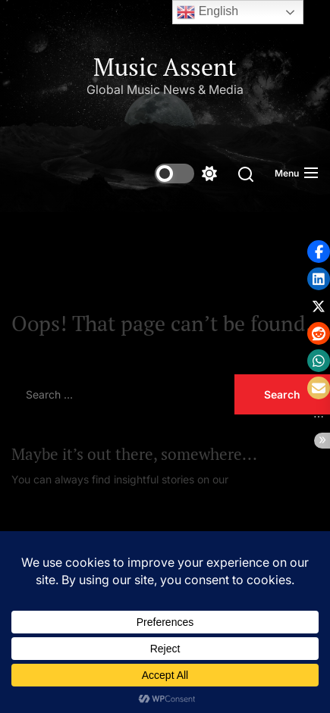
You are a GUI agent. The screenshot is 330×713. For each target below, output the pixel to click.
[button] (318, 251)
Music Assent (165, 66)
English (207, 12)
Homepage (258, 479)
